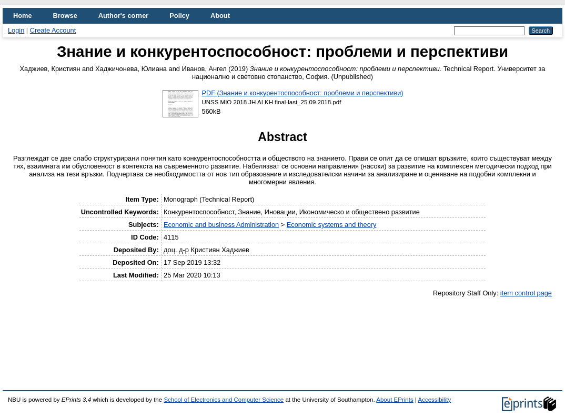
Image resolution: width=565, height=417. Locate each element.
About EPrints (394, 399)
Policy (179, 15)
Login (16, 30)
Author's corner (123, 15)
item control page (526, 293)
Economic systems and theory (332, 225)
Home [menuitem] (22, 15)
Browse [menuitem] (65, 15)
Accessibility (434, 399)
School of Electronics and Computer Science (224, 399)
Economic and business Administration (221, 225)
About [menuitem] (220, 15)
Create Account (53, 30)
